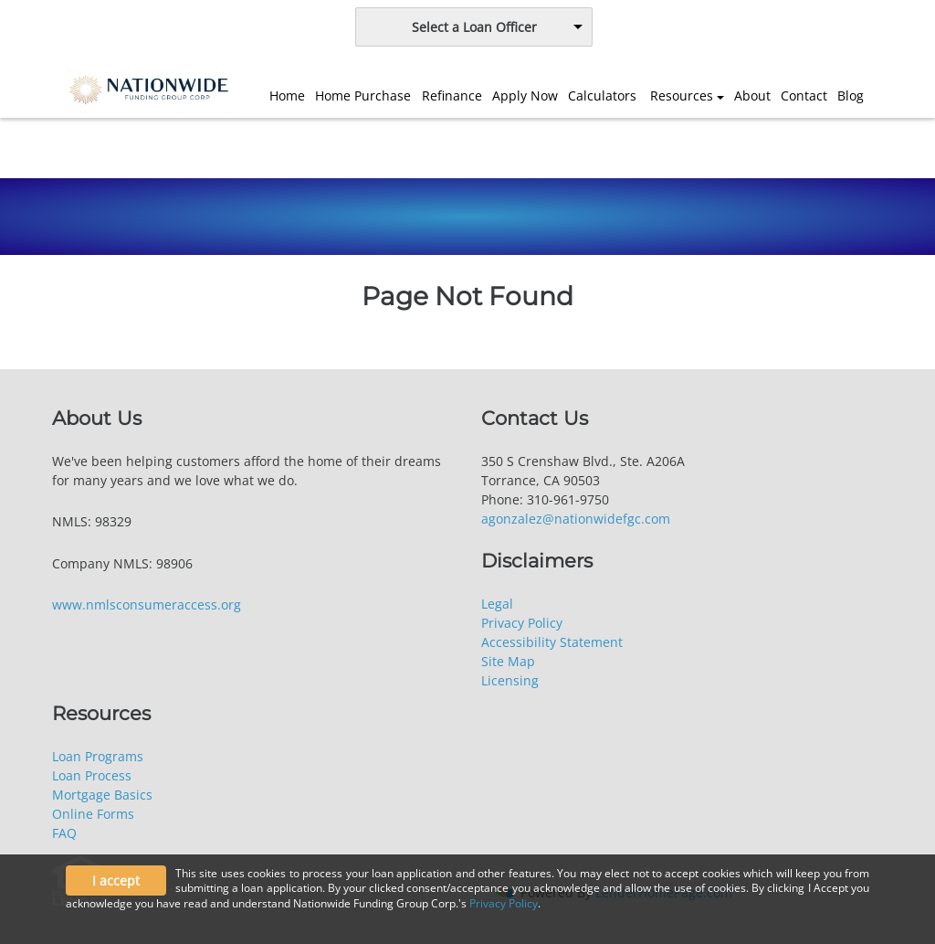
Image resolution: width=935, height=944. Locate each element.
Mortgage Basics (102, 794)
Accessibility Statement (552, 642)
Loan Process (91, 775)
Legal (497, 603)
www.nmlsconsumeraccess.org (146, 604)
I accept (116, 880)
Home (287, 95)
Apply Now (525, 95)
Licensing (510, 680)
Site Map (508, 661)
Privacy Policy (521, 622)
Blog (850, 95)
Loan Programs (97, 756)
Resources (681, 95)
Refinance (452, 95)
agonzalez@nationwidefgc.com (575, 518)
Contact (804, 95)
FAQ (64, 833)
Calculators (602, 95)
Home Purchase (363, 95)
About (752, 95)
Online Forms (93, 813)
